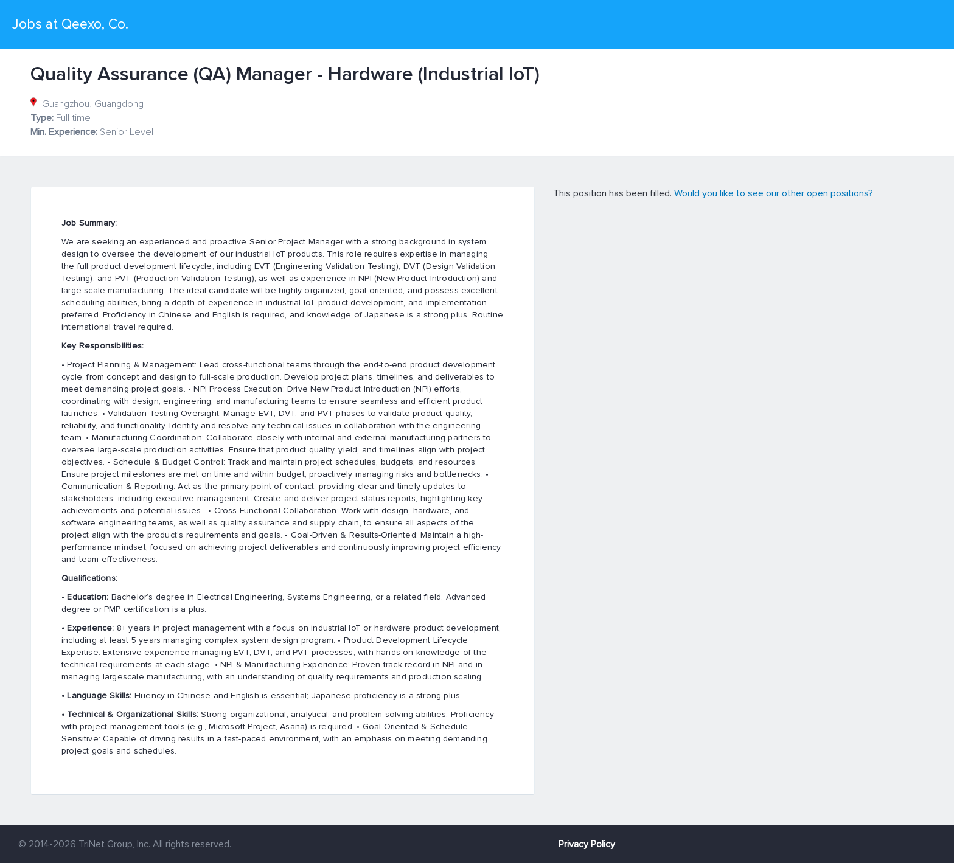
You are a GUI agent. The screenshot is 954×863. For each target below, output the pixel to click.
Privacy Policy (587, 844)
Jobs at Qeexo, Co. (70, 24)
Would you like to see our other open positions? (773, 193)
